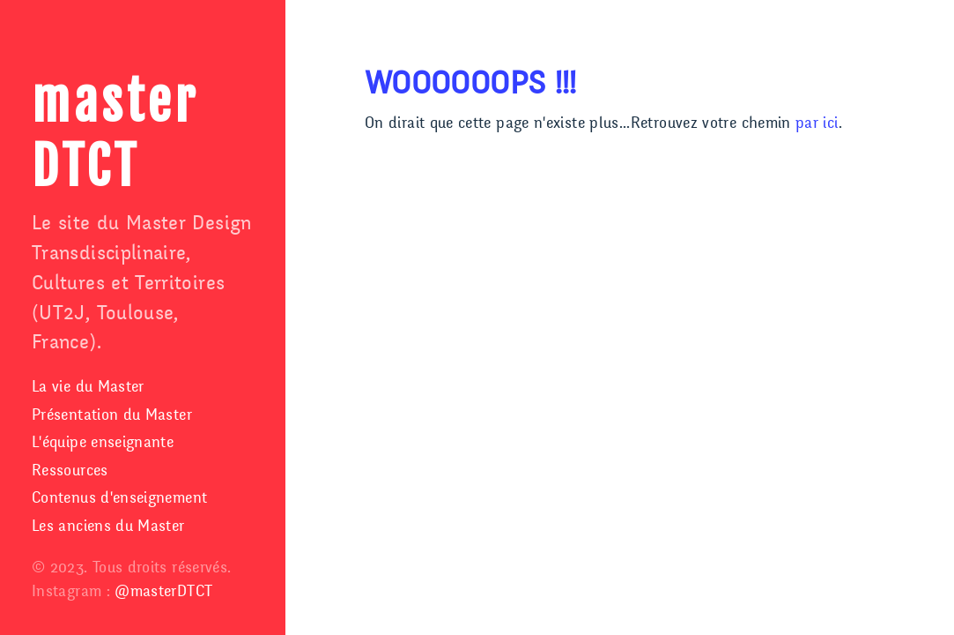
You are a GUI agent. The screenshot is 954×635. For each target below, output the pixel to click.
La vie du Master (88, 386)
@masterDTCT (163, 591)
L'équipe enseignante (103, 442)
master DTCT (115, 134)
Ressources (70, 470)
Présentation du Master (112, 415)
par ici (817, 123)
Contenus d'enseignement (119, 498)
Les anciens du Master (108, 526)
